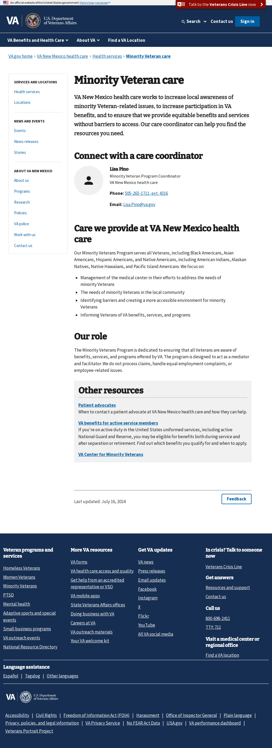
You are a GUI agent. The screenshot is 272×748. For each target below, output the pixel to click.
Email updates (152, 580)
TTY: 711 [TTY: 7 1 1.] (213, 627)
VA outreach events (21, 638)
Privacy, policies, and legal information (42, 723)
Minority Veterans (20, 586)
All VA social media (155, 634)
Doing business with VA (92, 614)
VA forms (79, 562)
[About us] (38, 180)
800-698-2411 (218, 618)
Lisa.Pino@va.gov (139, 204)
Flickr (143, 616)
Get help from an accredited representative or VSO (97, 583)
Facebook (147, 589)
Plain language (238, 715)
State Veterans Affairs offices (98, 605)
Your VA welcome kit (90, 641)
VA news (146, 562)
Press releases (151, 571)
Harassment (147, 715)
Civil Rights (46, 715)
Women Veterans (19, 577)
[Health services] (38, 92)
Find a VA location (222, 655)
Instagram (148, 598)
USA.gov (174, 723)
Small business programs (27, 629)
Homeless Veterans (21, 568)
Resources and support (228, 587)
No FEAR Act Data (143, 723)
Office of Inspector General (191, 715)
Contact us (222, 21)
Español (10, 676)
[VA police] (38, 224)
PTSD (8, 595)
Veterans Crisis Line (224, 567)
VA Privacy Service (103, 723)
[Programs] (38, 191)
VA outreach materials (92, 632)
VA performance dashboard (215, 723)
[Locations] (38, 102)
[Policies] (38, 213)
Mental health (16, 604)
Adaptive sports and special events (29, 616)
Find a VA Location (126, 40)
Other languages (62, 676)
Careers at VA (83, 623)
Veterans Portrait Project (29, 731)
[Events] (38, 130)
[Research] (38, 202)
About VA (86, 40)
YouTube (146, 625)
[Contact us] (38, 245)
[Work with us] (38, 234)
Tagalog (32, 676)
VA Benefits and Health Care (35, 40)
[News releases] (38, 141)
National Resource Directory (30, 647)
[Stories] (38, 152)
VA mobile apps (85, 596)
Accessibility (17, 715)
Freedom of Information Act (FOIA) (96, 715)
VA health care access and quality (102, 571)
